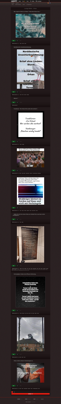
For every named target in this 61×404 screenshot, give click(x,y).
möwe (13, 269)
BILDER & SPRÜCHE (18, 4)
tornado (28, 94)
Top (23, 1)
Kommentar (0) (15, 94)
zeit (27, 268)
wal (25, 313)
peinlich (28, 210)
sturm (22, 357)
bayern (25, 268)
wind (24, 357)
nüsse (23, 43)
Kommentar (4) (15, 43)
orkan (25, 43)
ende (29, 313)
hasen (33, 313)
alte (20, 222)
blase (20, 43)
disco (31, 388)
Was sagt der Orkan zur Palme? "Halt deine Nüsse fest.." (27, 11)
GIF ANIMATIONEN (28, 4)
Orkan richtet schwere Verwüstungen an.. (23, 360)
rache (39, 268)
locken (25, 94)
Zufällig (32, 1)
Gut (14, 41)
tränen (23, 313)
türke (39, 388)
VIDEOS (23, 4)
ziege (23, 210)
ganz (41, 268)
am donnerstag (35, 173)
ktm (31, 313)
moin (23, 268)
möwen (47, 268)
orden (30, 210)
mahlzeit (44, 268)
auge (15, 269)
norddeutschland (35, 388)
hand (29, 268)
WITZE (13, 4)
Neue (28, 1)
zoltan (20, 173)
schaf (20, 94)
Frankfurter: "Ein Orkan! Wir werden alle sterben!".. (26, 108)
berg (31, 268)
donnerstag (39, 173)
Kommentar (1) (15, 222)
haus (20, 210)
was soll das (33, 210)
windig (23, 144)
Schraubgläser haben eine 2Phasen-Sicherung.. (25, 274)
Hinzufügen (38, 1)
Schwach (17, 41)
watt (37, 268)
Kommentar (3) (15, 313)
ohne (23, 94)
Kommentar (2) (15, 357)
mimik (21, 313)
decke (35, 313)
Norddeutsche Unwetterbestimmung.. (22, 47)
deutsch (31, 173)
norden (25, 210)
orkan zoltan (23, 173)
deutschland (27, 173)
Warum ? (16, 98)
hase (27, 313)
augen (21, 268)
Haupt (20, 1)
